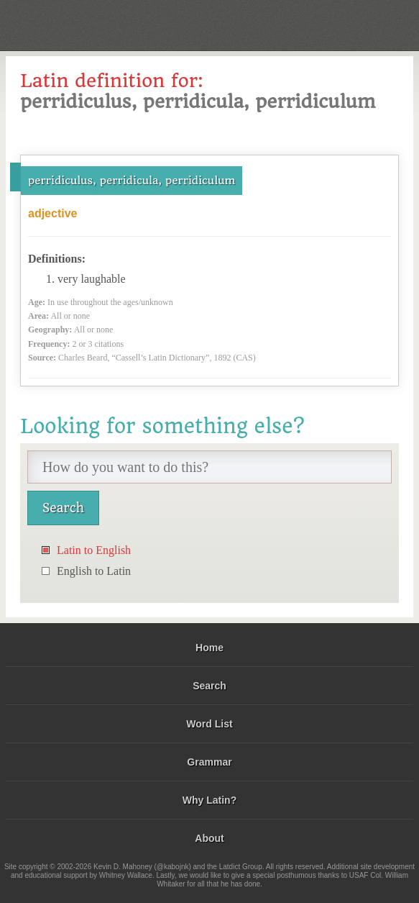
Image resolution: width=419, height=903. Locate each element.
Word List (209, 724)
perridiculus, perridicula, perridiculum (131, 180)
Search (209, 685)
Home (209, 647)
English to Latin (94, 571)
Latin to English (94, 550)
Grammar (209, 762)
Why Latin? (209, 800)
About (209, 838)
